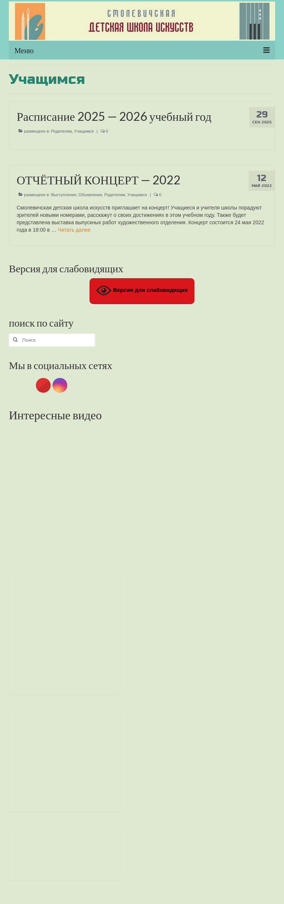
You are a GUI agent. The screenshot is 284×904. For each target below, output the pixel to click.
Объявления (90, 194)
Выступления (63, 194)
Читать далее (74, 230)
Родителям (61, 131)
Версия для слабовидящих (142, 290)
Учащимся (84, 131)
